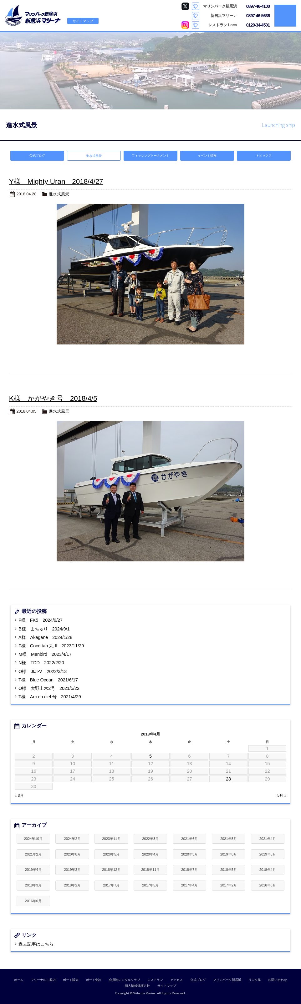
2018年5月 (228, 869)
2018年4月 (267, 869)
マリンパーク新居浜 (227, 980)
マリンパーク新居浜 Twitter (185, 6)
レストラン (155, 980)
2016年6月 (33, 901)
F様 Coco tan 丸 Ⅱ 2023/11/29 (51, 645)
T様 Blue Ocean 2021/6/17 (48, 679)
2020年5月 (111, 854)
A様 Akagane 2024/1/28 (45, 637)
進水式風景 (59, 194)
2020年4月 (150, 854)
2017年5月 (150, 885)
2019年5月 (267, 854)
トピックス (264, 155)
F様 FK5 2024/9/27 (40, 620)
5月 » (282, 795)
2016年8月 (267, 885)
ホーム (18, 980)
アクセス (176, 980)
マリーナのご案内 (43, 980)
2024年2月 (72, 839)
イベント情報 (207, 155)
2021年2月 (33, 854)
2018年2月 (72, 885)
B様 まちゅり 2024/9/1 (43, 628)
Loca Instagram (185, 25)
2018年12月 (111, 869)
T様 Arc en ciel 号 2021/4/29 (49, 696)
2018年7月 (189, 869)
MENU (285, 16)
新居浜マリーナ (33, 15)
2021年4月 (267, 839)
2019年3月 (72, 869)
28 (228, 778)
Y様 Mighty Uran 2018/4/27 (56, 181)
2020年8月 (72, 854)
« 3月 (19, 795)
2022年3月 (150, 839)
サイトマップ (83, 21)
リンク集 (254, 980)
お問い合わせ (277, 980)
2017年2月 (228, 885)
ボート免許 (94, 980)
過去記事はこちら (36, 943)
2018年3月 (33, 885)
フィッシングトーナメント (150, 155)
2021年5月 (228, 839)
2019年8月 (228, 854)
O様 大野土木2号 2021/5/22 (48, 688)
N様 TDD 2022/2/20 (41, 662)
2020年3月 (189, 854)
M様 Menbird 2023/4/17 (45, 654)
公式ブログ (37, 155)
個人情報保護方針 (137, 986)
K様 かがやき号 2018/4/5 (53, 398)
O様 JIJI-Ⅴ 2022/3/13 (42, 671)
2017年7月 (111, 885)
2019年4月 (33, 869)
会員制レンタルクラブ (124, 980)
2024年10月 (33, 839)
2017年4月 (189, 885)
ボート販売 (71, 980)
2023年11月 (111, 839)
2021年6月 (189, 839)
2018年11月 (150, 869)
